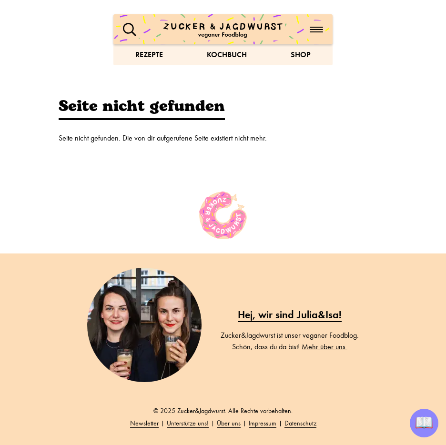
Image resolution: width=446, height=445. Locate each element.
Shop (301, 54)
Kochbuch (227, 54)
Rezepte (149, 54)
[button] (130, 29)
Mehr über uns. (324, 347)
